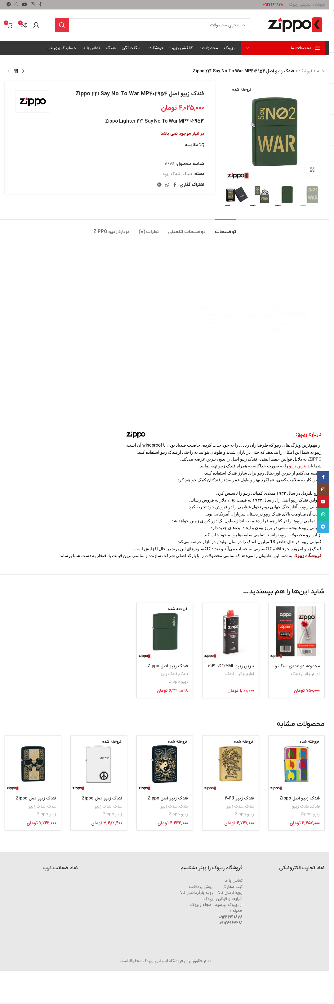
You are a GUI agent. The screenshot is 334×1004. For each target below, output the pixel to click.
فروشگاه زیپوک (307, 555)
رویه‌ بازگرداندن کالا (196, 892)
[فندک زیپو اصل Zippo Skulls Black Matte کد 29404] (33, 764)
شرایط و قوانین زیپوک (223, 898)
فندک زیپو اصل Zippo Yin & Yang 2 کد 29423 (166, 801)
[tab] (149, 228)
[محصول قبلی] (23, 71)
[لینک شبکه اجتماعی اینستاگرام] (32, 4)
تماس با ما (234, 880)
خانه (321, 71)
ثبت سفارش (232, 886)
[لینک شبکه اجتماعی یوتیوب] (24, 4)
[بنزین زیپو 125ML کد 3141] (230, 631)
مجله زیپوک (200, 904)
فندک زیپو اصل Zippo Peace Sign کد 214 (102, 801)
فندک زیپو (171, 173)
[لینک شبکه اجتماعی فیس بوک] (40, 4)
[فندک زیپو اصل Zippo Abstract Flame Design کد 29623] (296, 764)
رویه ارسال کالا (230, 892)
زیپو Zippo (178, 681)
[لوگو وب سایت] (295, 24)
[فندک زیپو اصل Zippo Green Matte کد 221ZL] (165, 631)
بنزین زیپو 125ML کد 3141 (230, 666)
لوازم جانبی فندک (305, 674)
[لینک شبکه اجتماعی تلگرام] (9, 4)
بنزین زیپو (297, 465)
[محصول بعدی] (8, 71)
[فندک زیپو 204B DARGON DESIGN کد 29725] (230, 764)
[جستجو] (152, 25)
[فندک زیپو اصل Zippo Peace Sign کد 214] (99, 764)
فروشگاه (305, 71)
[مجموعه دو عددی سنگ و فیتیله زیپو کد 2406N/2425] (296, 631)
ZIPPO (315, 459)
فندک (187, 173)
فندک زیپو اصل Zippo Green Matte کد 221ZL (166, 669)
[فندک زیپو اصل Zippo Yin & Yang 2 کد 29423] (165, 764)
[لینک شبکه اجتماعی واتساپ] (16, 4)
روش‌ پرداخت (201, 886)
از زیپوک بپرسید (229, 904)
